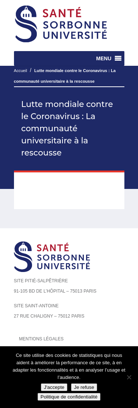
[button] (103, 58)
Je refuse (84, 387)
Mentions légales (41, 338)
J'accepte (54, 387)
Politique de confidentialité (69, 397)
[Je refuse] (128, 377)
